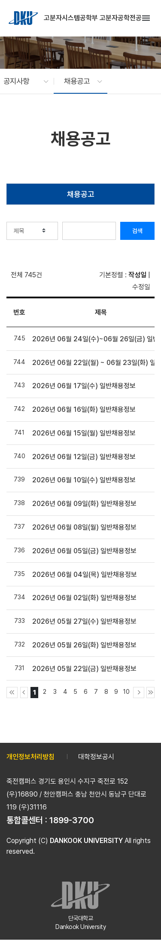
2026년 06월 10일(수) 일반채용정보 (84, 480)
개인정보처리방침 (30, 757)
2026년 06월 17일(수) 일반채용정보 (84, 386)
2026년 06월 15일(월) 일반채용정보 (84, 433)
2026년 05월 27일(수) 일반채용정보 (84, 621)
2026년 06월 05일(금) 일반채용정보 (84, 551)
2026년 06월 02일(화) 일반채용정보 (84, 598)
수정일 (141, 287)
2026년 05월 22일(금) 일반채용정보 (84, 669)
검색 (137, 230)
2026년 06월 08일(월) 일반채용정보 (84, 527)
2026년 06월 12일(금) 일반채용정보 (84, 457)
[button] (21, 81)
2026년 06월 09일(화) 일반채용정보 (84, 504)
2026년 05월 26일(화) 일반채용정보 (84, 645)
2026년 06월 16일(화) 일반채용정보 (84, 409)
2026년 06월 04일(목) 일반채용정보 (84, 574)
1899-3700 (71, 820)
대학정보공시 (96, 757)
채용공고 (80, 194)
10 (126, 691)
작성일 (137, 275)
